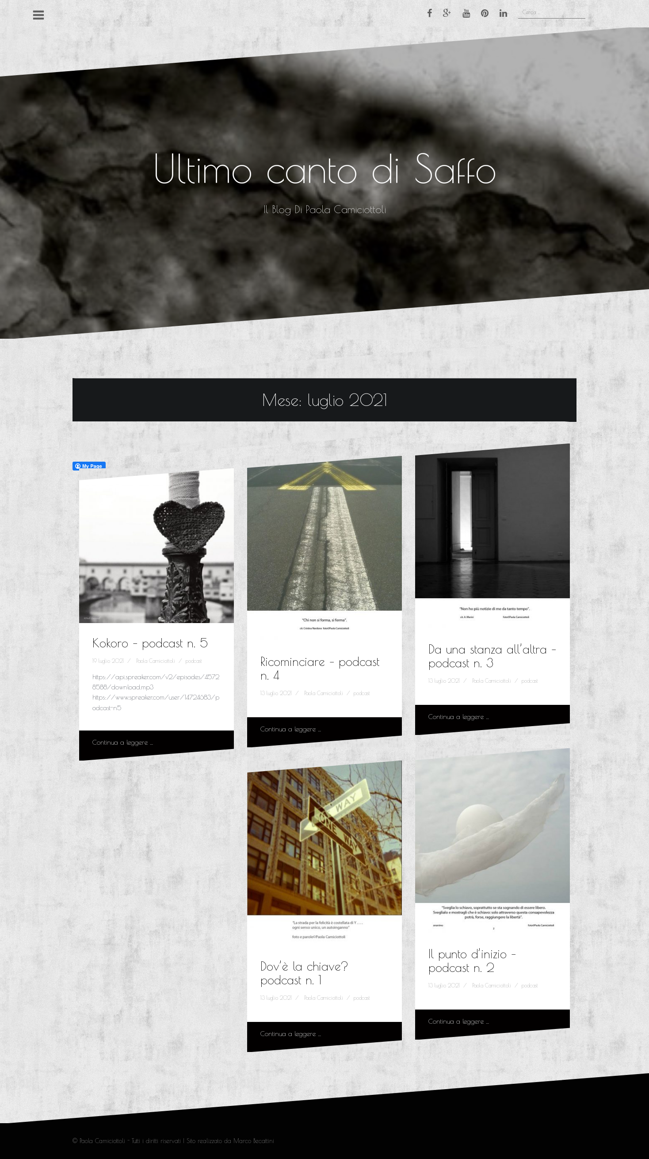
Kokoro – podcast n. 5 (150, 642)
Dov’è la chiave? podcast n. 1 (304, 973)
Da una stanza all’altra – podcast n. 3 (492, 656)
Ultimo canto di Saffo (324, 168)
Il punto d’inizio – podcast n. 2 (472, 960)
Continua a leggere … (122, 742)
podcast (194, 661)
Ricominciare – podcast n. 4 (319, 668)
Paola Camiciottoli (155, 661)
